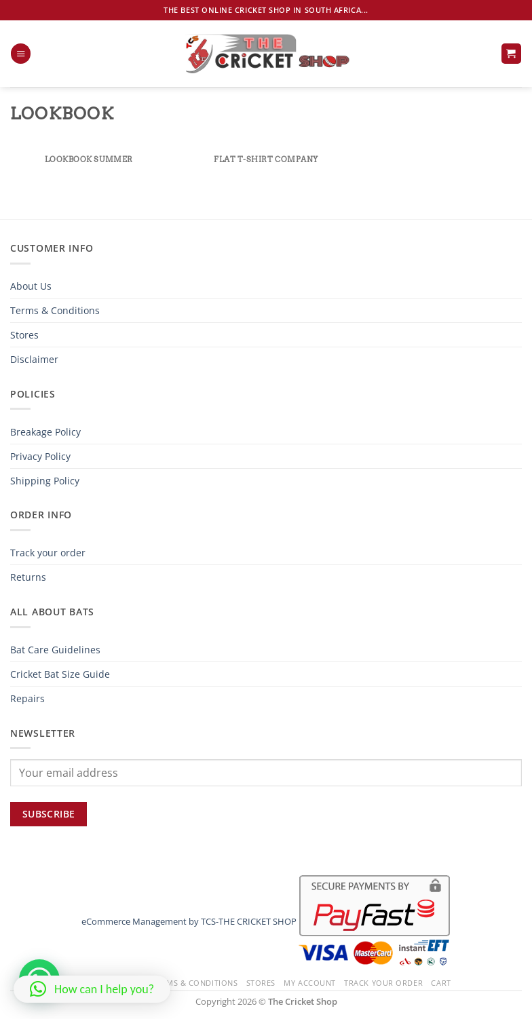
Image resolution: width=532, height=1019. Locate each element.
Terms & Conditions (55, 310)
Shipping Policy (44, 480)
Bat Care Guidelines (55, 649)
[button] (21, 53)
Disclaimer (34, 359)
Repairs (27, 698)
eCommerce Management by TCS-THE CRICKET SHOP (189, 921)
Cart (441, 983)
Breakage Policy (45, 431)
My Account (310, 983)
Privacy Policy (40, 456)
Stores (24, 334)
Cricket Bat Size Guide (60, 674)
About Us (31, 286)
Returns (28, 577)
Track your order (48, 552)
